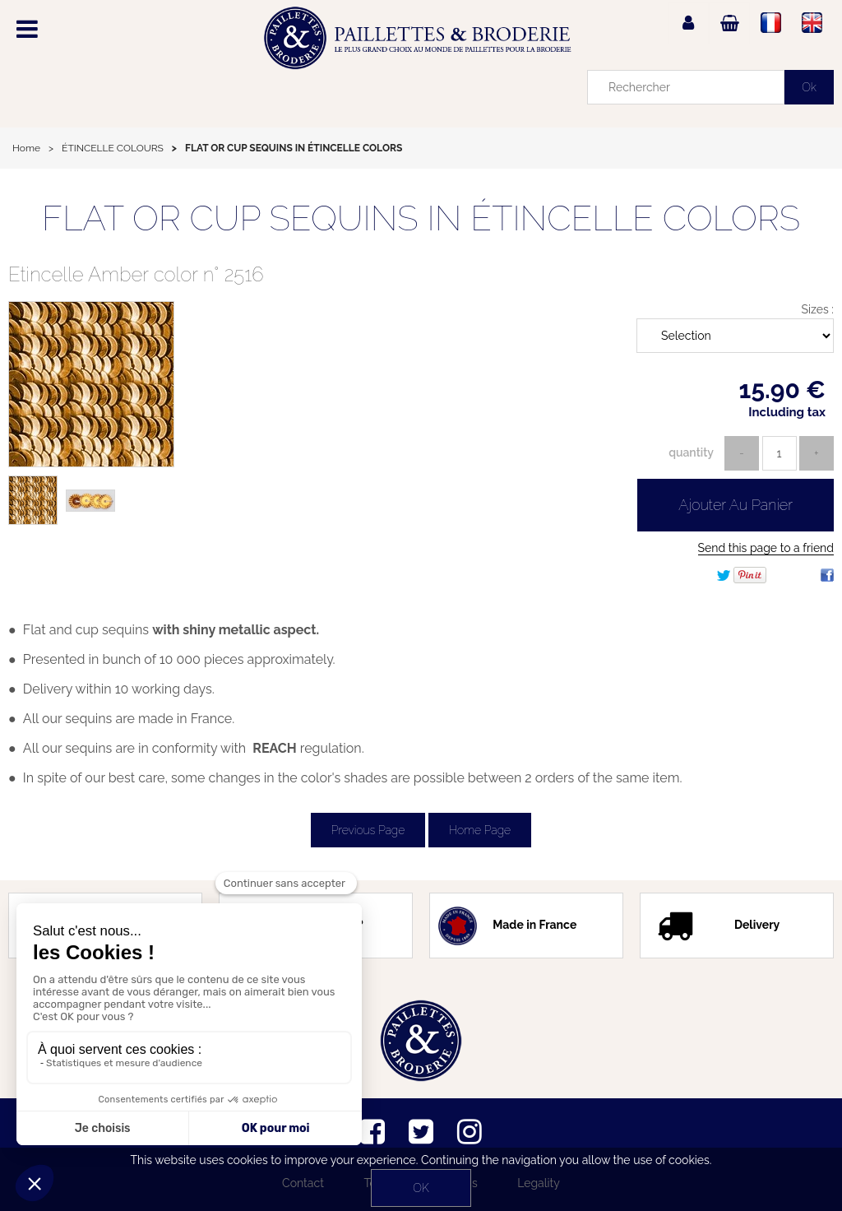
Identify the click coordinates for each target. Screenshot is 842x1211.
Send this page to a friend (766, 547)
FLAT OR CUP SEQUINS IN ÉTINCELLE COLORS (421, 218)
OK (420, 1188)
